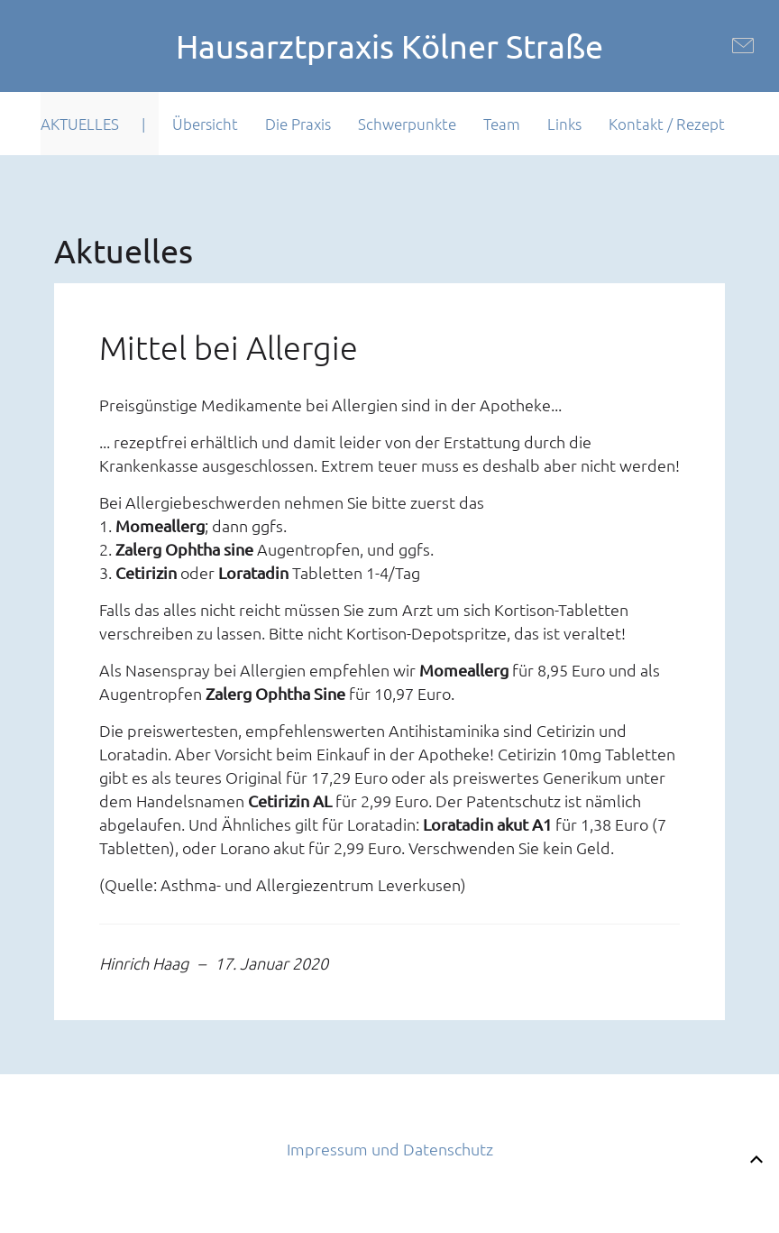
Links (564, 123)
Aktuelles (80, 123)
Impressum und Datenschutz (390, 1148)
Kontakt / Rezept (667, 123)
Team (501, 123)
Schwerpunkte (407, 123)
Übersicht (205, 123)
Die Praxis (298, 123)
